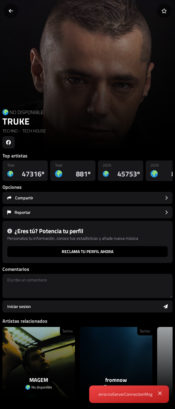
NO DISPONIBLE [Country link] (27, 112)
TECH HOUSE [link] (33, 131)
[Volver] (11, 11)
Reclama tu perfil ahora (87, 251)
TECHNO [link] (10, 131)
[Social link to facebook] (8, 142)
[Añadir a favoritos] (164, 11)
